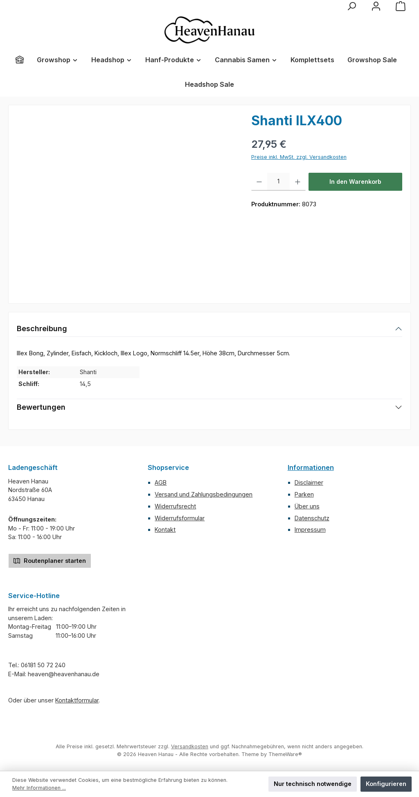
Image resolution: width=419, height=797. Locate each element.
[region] (126, 201)
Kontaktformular (77, 700)
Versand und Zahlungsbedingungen (203, 494)
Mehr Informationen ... (39, 788)
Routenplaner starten (50, 560)
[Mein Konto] (376, 6)
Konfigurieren (386, 783)
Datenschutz (312, 518)
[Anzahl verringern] (259, 182)
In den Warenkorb (355, 181)
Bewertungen (41, 407)
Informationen (311, 467)
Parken (304, 494)
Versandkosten (189, 746)
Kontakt (165, 529)
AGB (161, 482)
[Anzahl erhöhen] (298, 182)
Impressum (310, 529)
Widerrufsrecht (175, 506)
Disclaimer (309, 482)
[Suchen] (351, 6)
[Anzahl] (278, 182)
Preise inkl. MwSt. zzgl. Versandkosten (299, 157)
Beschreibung (42, 328)
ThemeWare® (285, 754)
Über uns (307, 506)
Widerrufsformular (180, 518)
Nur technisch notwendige (312, 783)
